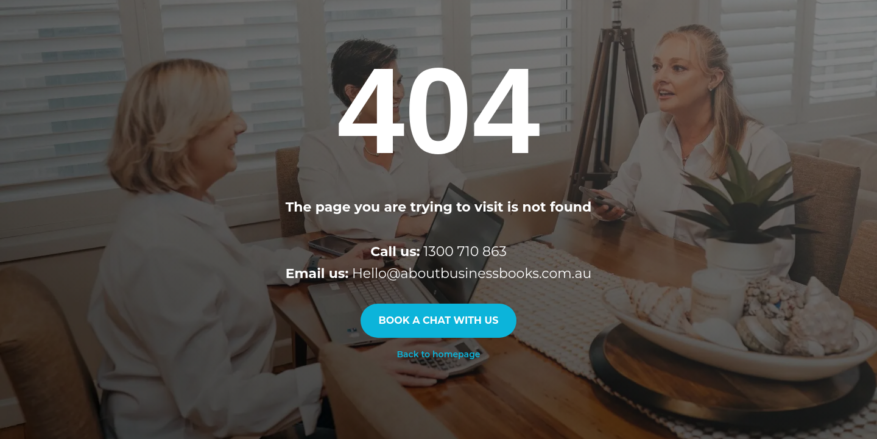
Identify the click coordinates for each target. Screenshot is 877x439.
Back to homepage (438, 354)
